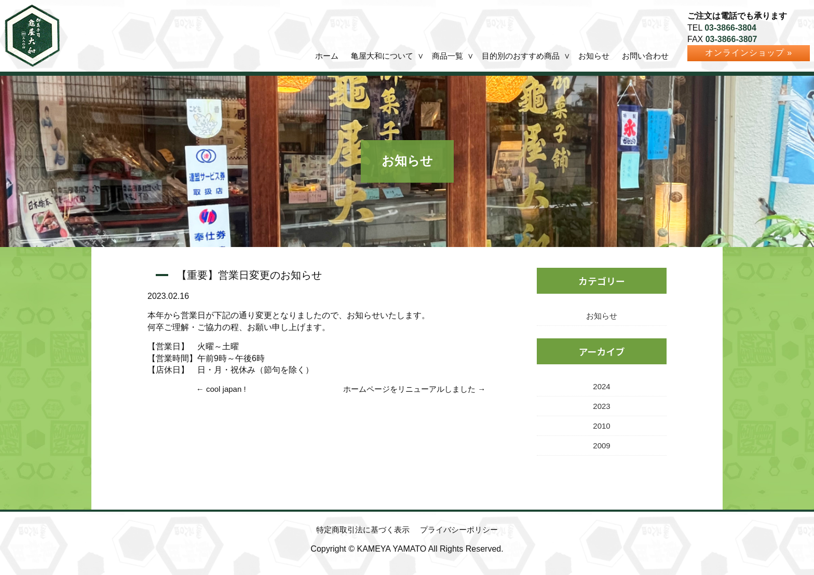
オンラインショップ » (748, 52)
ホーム (326, 55)
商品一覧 (447, 55)
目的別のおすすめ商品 (521, 55)
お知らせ (593, 55)
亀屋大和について (382, 55)
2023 (601, 406)
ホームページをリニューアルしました (409, 389)
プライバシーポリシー (459, 529)
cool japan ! (226, 389)
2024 (601, 386)
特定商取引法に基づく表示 (363, 529)
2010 (601, 425)
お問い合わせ (645, 55)
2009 (601, 445)
